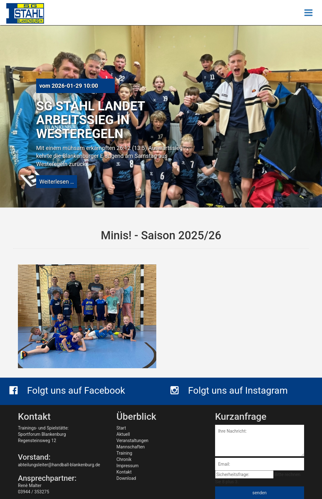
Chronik (123, 459)
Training (124, 453)
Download (126, 478)
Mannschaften (130, 446)
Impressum (127, 465)
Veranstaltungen (132, 440)
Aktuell (123, 434)
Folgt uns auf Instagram (229, 390)
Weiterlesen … (56, 181)
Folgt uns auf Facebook (67, 390)
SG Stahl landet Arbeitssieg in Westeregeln (90, 120)
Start (121, 427)
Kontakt (123, 471)
